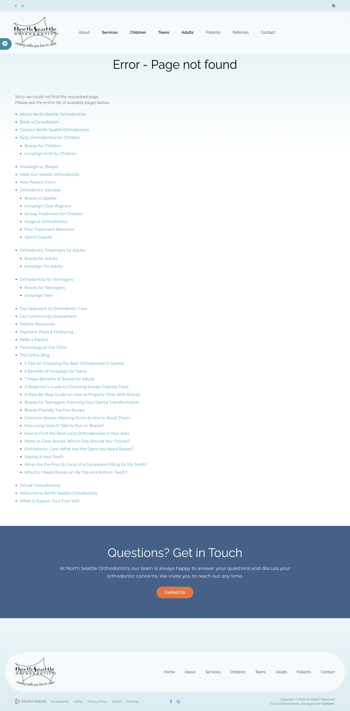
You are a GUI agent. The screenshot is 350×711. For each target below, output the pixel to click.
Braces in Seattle (40, 198)
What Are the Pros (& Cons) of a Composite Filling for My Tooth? (85, 464)
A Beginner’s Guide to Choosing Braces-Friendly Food (76, 387)
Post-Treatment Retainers (49, 229)
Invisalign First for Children (50, 153)
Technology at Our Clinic (43, 347)
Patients (304, 672)
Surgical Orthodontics (45, 221)
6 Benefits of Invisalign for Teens (55, 371)
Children (237, 672)
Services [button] (110, 32)
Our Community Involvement (48, 316)
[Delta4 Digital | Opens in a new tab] (31, 701)
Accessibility (60, 701)
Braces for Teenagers (44, 287)
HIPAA (78, 701)
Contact (328, 672)
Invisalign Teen (38, 295)
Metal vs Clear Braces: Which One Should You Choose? (77, 441)
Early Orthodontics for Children (50, 137)
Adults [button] (188, 32)
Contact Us (175, 592)
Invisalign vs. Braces (39, 166)
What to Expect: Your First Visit (49, 501)
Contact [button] (268, 32)
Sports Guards (38, 237)
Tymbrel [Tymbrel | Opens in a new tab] (328, 703)
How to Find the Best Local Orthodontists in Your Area (76, 433)
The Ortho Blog (35, 355)
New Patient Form (37, 182)
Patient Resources (37, 324)
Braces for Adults (40, 258)
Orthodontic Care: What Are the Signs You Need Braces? (79, 449)
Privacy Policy (97, 701)
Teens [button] (163, 32)
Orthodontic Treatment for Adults (52, 250)
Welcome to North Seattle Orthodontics (58, 493)
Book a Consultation (39, 122)
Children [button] (138, 32)
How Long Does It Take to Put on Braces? (64, 425)
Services (213, 672)
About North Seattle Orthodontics (53, 114)
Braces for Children (42, 146)
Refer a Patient (34, 339)
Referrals (241, 32)
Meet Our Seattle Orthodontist (49, 174)
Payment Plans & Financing (46, 332)
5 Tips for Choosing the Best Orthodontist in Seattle (74, 363)
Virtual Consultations (40, 485)
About (190, 672)
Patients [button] (213, 32)
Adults (281, 672)
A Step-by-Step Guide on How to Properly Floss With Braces (82, 394)
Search (117, 701)
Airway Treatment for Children (53, 214)
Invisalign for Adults (43, 266)
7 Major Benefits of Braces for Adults (59, 379)
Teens (260, 672)
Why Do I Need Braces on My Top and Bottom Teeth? (75, 472)
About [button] (84, 32)
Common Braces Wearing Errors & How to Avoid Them (77, 418)
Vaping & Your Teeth (43, 456)
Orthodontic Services (40, 190)
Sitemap (133, 701)
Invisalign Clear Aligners (47, 206)
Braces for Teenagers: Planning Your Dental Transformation (81, 402)
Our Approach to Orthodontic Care (53, 308)
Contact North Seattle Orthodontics (54, 130)
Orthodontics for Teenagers (46, 279)
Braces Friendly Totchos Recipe (54, 410)
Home (169, 672)
